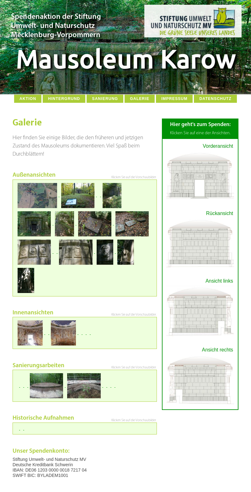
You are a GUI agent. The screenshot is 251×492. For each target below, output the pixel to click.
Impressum (174, 99)
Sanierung (105, 99)
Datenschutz (215, 99)
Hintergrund (64, 99)
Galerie (139, 99)
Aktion (27, 99)
